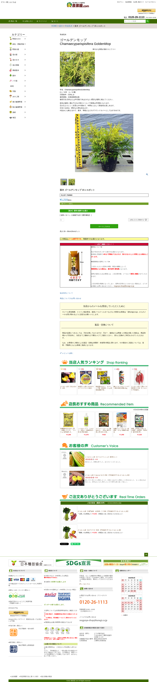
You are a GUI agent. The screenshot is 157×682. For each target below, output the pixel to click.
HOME (54, 26)
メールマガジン (151, 2)
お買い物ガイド (139, 2)
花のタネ (15, 60)
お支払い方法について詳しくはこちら (25, 661)
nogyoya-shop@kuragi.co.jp (124, 286)
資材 (14, 112)
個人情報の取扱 (46, 676)
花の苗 (14, 55)
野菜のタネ (16, 39)
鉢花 (12, 86)
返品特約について (66, 293)
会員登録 (129, 2)
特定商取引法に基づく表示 (29, 676)
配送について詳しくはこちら (60, 659)
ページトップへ (146, 555)
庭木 (61, 26)
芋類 (14, 91)
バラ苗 (14, 81)
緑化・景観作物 (18, 44)
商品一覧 (13, 21)
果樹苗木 (15, 70)
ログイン (121, 2)
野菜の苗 (15, 49)
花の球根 (15, 65)
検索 (147, 21)
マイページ (42, 21)
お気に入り (28, 21)
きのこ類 (15, 96)
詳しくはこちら (84, 584)
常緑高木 (68, 26)
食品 (14, 117)
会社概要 (14, 676)
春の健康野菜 (17, 102)
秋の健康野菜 (17, 107)
